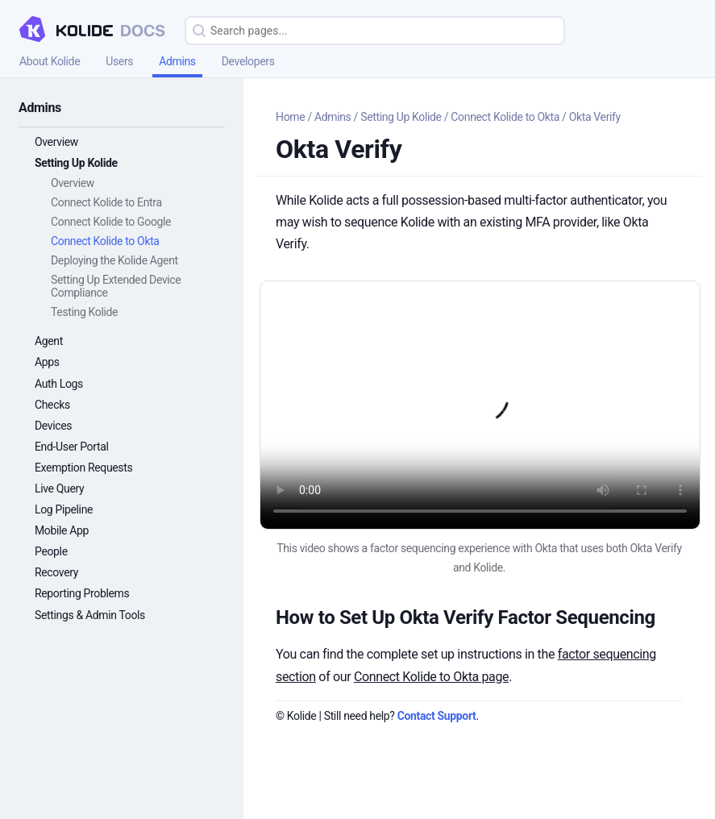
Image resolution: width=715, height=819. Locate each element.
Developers (248, 61)
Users (119, 61)
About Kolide (49, 61)
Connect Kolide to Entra (106, 202)
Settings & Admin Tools (90, 615)
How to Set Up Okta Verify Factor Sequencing (465, 617)
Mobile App (62, 530)
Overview (56, 141)
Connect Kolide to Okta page (431, 676)
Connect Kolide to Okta (105, 241)
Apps (47, 361)
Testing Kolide (84, 312)
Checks (52, 404)
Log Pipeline (64, 509)
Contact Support (436, 715)
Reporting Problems (82, 593)
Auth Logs (59, 383)
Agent (49, 341)
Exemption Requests (83, 467)
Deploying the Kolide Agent (114, 260)
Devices (53, 425)
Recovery (56, 572)
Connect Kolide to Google (111, 221)
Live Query (59, 488)
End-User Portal (72, 446)
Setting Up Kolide (76, 162)
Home (290, 116)
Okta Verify (595, 116)
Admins (177, 61)
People (51, 551)
